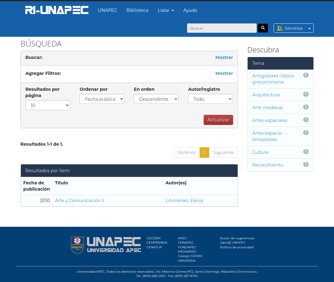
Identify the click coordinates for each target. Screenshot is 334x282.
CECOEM (154, 238)
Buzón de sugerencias (237, 238)
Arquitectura (266, 95)
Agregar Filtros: (43, 73)
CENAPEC (186, 243)
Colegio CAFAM (190, 256)
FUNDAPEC (187, 247)
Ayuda (190, 10)
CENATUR (154, 247)
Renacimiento (267, 165)
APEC (182, 238)
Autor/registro (204, 89)
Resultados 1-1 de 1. (42, 144)
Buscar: (34, 57)
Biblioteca (137, 10)
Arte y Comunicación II (79, 200)
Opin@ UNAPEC (232, 243)
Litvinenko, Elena (184, 200)
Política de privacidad (236, 247)
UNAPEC (107, 10)
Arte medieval (267, 107)
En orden (144, 89)
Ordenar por (93, 89)
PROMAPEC (187, 252)
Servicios (299, 28)
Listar (166, 10)
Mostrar (224, 57)
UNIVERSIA (187, 261)
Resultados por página (43, 92)
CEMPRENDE (157, 243)
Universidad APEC (91, 272)
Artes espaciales (269, 120)
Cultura (260, 152)
